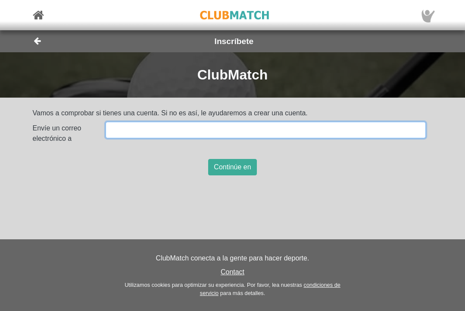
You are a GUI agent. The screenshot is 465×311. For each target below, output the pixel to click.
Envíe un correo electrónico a (57, 133)
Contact (232, 272)
